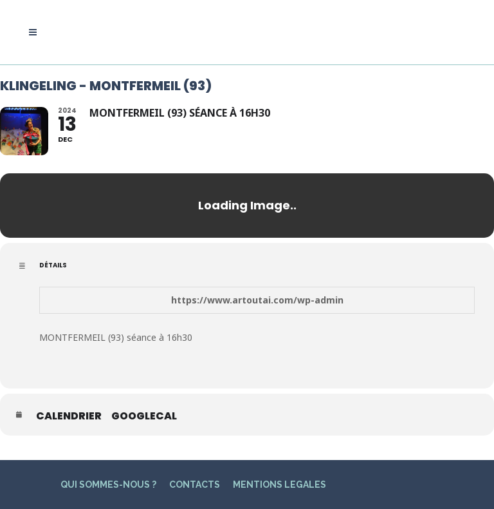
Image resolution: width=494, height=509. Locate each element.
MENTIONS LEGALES (279, 484)
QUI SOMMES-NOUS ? (108, 484)
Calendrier (69, 416)
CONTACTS (194, 484)
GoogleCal (144, 416)
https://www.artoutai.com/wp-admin (257, 300)
